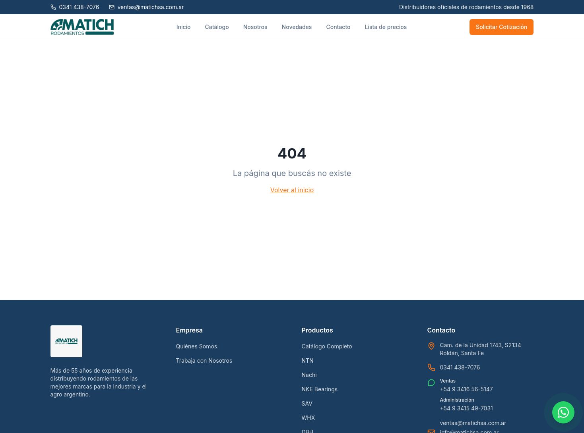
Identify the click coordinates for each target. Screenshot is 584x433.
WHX (308, 417)
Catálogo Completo (327, 346)
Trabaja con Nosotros (204, 360)
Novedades (297, 26)
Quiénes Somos (196, 346)
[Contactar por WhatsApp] (563, 412)
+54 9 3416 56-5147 (466, 389)
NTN (308, 360)
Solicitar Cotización (501, 26)
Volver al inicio (292, 190)
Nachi (309, 374)
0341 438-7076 (460, 367)
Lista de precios (386, 26)
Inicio (184, 26)
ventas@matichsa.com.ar (473, 422)
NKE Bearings (320, 389)
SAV (307, 403)
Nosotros (255, 26)
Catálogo (217, 26)
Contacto (338, 26)
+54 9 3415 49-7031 (466, 408)
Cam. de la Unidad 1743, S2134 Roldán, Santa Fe (480, 349)
